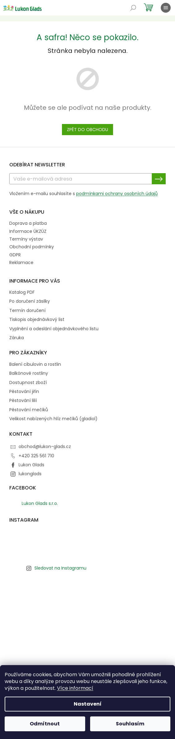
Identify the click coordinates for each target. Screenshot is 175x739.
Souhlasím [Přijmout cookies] (130, 723)
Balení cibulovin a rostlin (35, 364)
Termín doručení (27, 311)
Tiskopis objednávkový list (36, 320)
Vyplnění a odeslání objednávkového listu (53, 329)
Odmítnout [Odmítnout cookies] (45, 723)
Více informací (75, 688)
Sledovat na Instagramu (60, 568)
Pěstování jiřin (24, 392)
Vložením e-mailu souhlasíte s (83, 193)
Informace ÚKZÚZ (27, 231)
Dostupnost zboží (28, 383)
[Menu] (166, 8)
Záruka (16, 338)
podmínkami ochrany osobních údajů (117, 193)
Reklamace (21, 262)
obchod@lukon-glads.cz (45, 446)
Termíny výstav (26, 239)
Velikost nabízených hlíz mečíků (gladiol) (53, 419)
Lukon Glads (31, 465)
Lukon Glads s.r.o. (40, 503)
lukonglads (30, 474)
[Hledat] (133, 8)
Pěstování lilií (23, 401)
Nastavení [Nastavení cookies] (88, 703)
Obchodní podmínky (31, 247)
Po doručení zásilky (29, 301)
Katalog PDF (22, 292)
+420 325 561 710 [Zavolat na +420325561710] (36, 456)
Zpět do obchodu (87, 129)
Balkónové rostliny (28, 373)
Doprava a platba (28, 223)
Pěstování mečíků (28, 410)
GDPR (15, 255)
